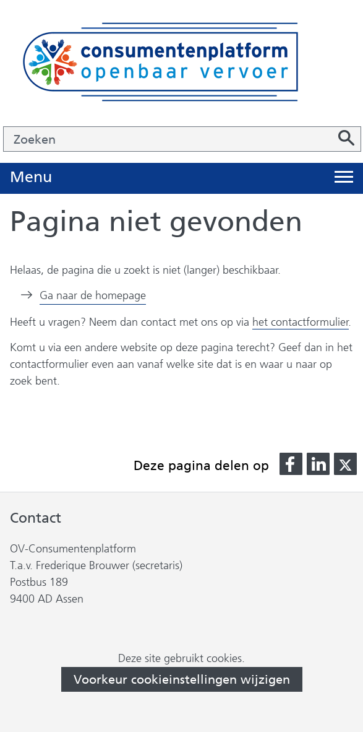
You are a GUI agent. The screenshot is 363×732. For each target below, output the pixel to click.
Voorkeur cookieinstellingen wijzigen (182, 679)
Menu (31, 177)
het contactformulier (300, 322)
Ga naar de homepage (93, 295)
